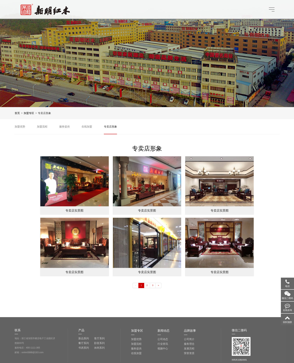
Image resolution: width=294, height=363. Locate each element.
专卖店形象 (44, 113)
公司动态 (163, 357)
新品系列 (83, 356)
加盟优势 (136, 357)
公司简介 (189, 357)
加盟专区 (29, 113)
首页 (17, 113)
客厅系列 (99, 356)
